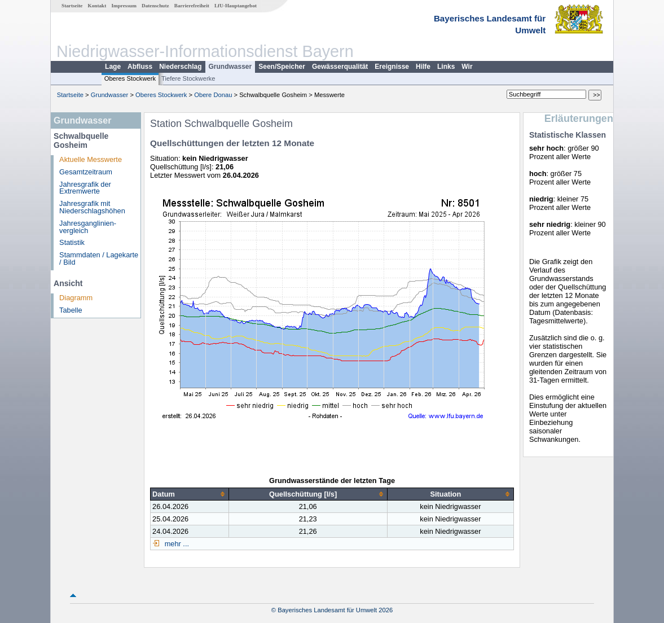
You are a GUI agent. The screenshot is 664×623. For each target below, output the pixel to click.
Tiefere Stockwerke (188, 78)
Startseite (71, 5)
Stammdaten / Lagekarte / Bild (98, 258)
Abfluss (139, 67)
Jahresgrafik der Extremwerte (85, 188)
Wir (466, 67)
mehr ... (175, 543)
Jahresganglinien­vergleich (87, 227)
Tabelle (70, 310)
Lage (113, 67)
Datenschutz (155, 5)
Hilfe (423, 67)
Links (446, 67)
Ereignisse (392, 67)
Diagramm (76, 297)
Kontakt (97, 5)
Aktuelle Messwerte (90, 159)
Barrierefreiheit (191, 5)
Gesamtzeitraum (85, 172)
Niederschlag (180, 67)
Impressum (124, 5)
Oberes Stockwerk (130, 78)
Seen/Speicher (281, 67)
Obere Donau (213, 94)
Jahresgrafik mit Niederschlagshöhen (92, 207)
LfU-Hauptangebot (235, 5)
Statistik (72, 242)
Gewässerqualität (340, 67)
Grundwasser (230, 67)
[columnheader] (190, 494)
